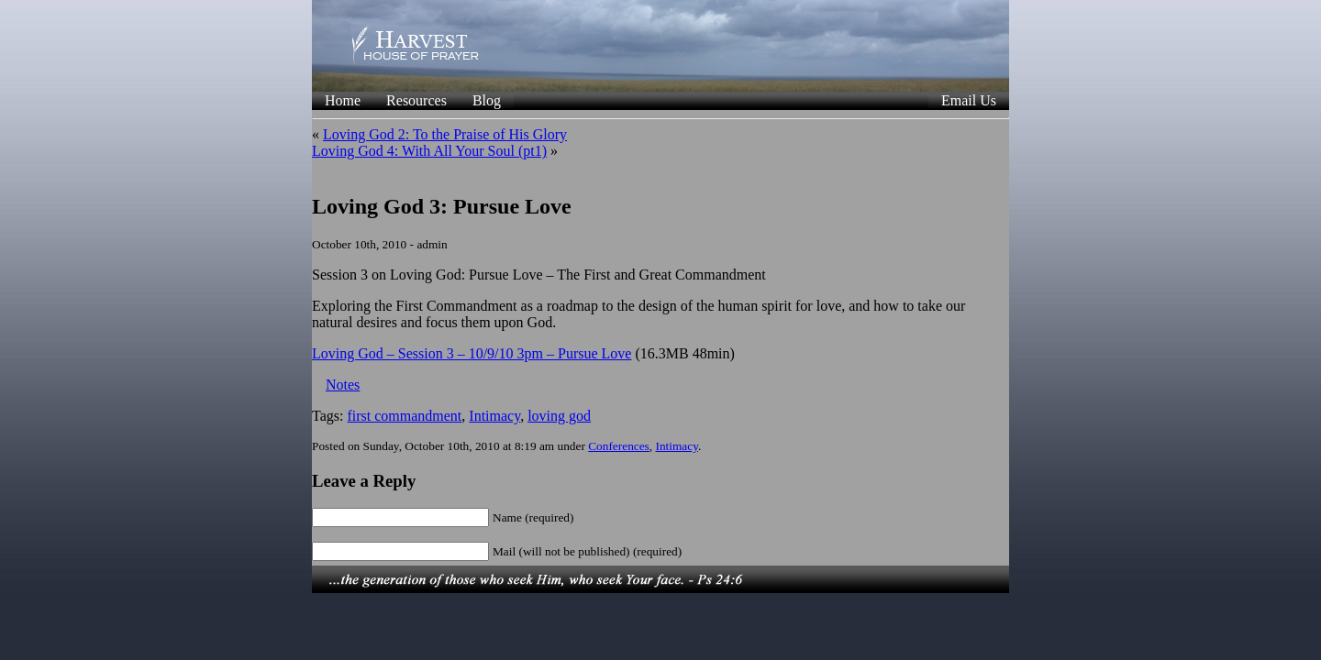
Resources (416, 100)
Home (343, 100)
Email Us (968, 100)
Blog (486, 100)
